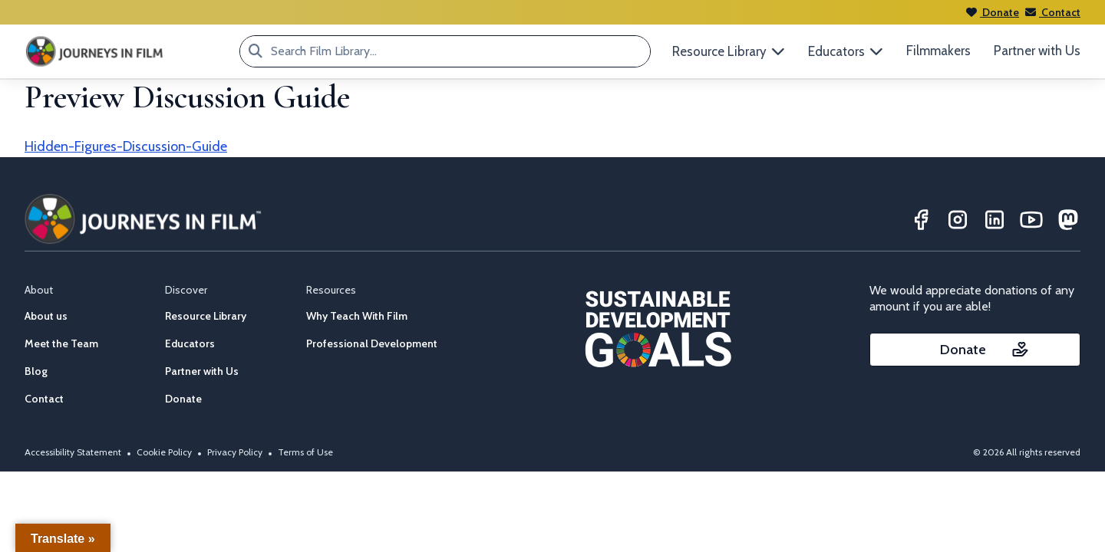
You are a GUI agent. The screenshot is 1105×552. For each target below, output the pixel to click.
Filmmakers (938, 50)
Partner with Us (1037, 50)
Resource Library (205, 316)
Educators (190, 343)
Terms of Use (305, 452)
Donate (992, 12)
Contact (1052, 12)
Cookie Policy (164, 452)
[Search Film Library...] (255, 51)
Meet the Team (61, 343)
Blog (36, 371)
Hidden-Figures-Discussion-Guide (126, 146)
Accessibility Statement (73, 452)
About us (46, 316)
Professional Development (371, 343)
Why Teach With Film (356, 316)
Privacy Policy (234, 452)
